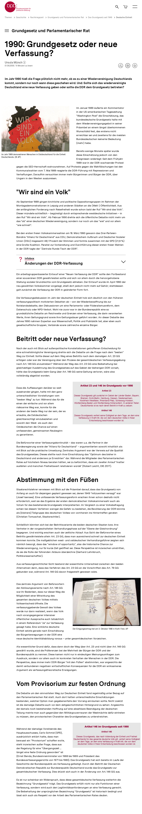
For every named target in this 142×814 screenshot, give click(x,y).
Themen (8, 17)
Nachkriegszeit (37, 17)
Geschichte (21, 17)
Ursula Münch (15, 62)
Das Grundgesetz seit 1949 (100, 17)
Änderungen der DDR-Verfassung (54, 261)
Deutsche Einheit (124, 17)
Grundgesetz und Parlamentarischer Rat (66, 17)
